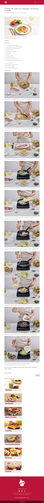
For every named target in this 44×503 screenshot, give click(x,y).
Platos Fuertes (23, 12)
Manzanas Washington (10, 12)
